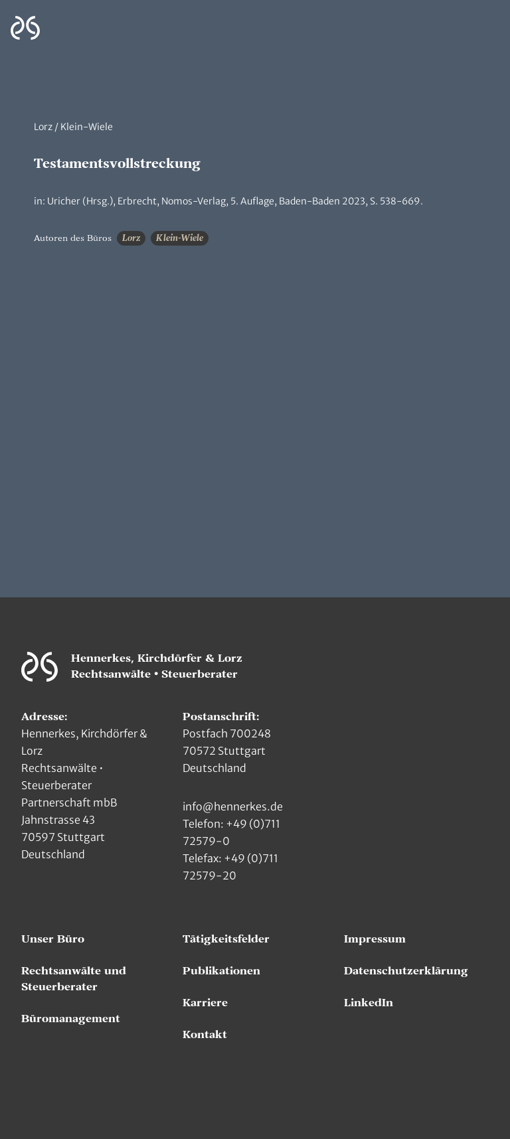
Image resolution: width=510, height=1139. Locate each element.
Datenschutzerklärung (406, 971)
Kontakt (205, 1035)
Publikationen (221, 971)
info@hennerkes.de (233, 806)
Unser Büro (52, 939)
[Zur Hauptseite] (25, 28)
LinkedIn (368, 1003)
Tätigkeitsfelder (226, 939)
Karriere (205, 1003)
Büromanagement (70, 1019)
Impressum (375, 939)
